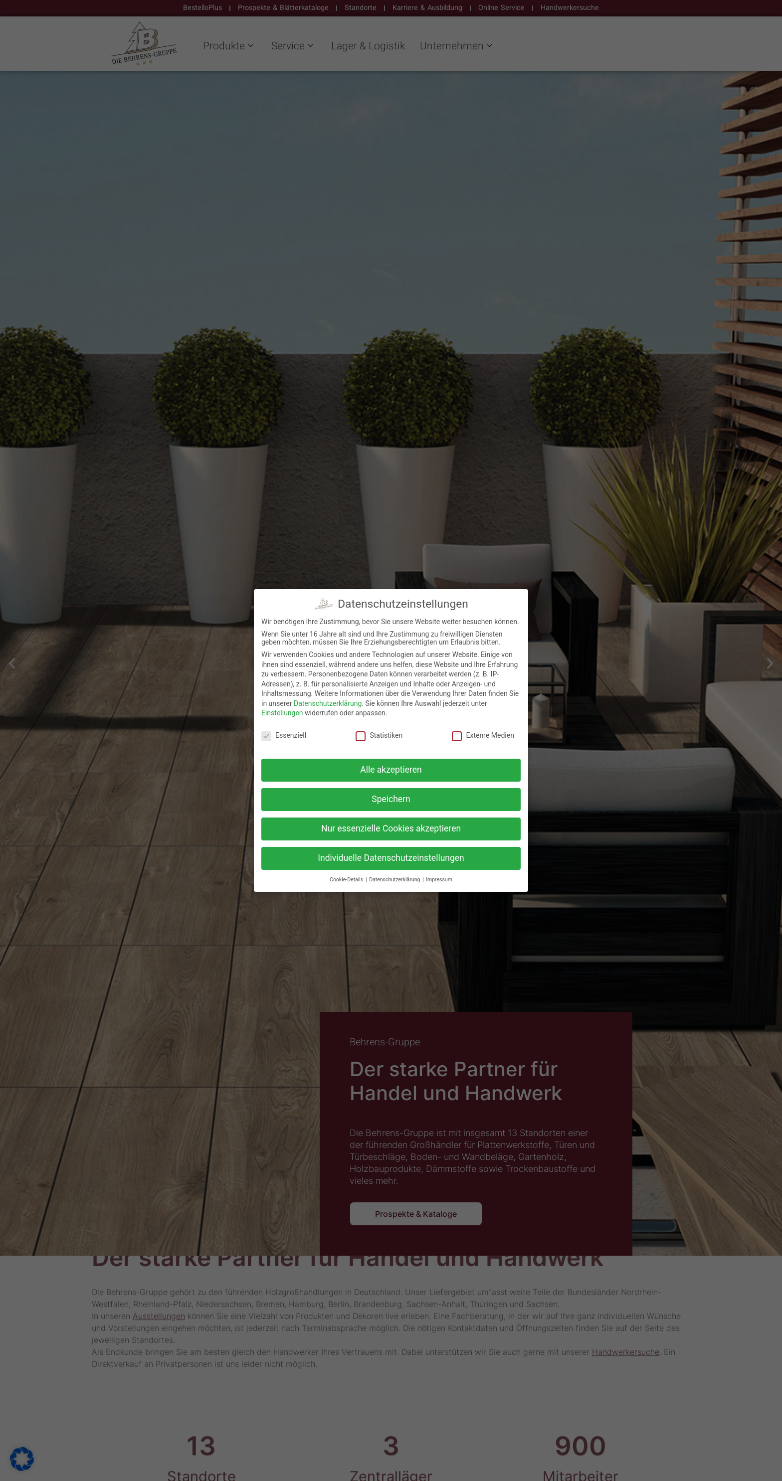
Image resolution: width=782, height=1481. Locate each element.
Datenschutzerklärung (328, 703)
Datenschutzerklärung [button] (395, 879)
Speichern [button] (391, 799)
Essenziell (283, 735)
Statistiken (379, 735)
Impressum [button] (439, 879)
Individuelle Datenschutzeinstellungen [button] (391, 858)
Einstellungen (282, 713)
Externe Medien (483, 735)
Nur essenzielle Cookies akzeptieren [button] (391, 828)
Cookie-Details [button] (347, 879)
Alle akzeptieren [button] (391, 770)
